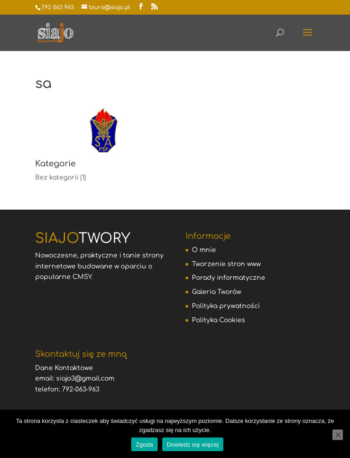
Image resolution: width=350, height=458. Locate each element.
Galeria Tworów (216, 291)
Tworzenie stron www (226, 264)
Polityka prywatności (226, 306)
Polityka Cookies (218, 320)
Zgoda (144, 444)
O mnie (204, 250)
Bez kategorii (56, 177)
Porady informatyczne (228, 277)
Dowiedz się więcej (193, 444)
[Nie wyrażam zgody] (337, 434)
